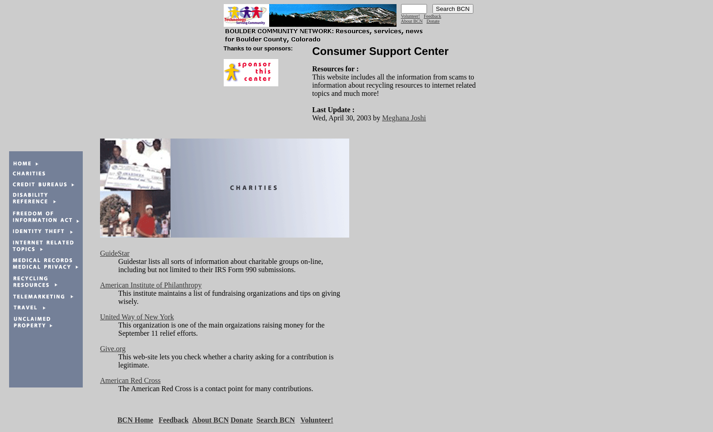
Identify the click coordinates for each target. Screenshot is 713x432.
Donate (433, 21)
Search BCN (275, 420)
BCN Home (135, 420)
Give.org (113, 349)
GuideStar (115, 253)
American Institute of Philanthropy (151, 285)
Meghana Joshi (404, 118)
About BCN (412, 21)
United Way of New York (137, 317)
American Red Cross (130, 380)
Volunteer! (410, 16)
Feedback (432, 16)
